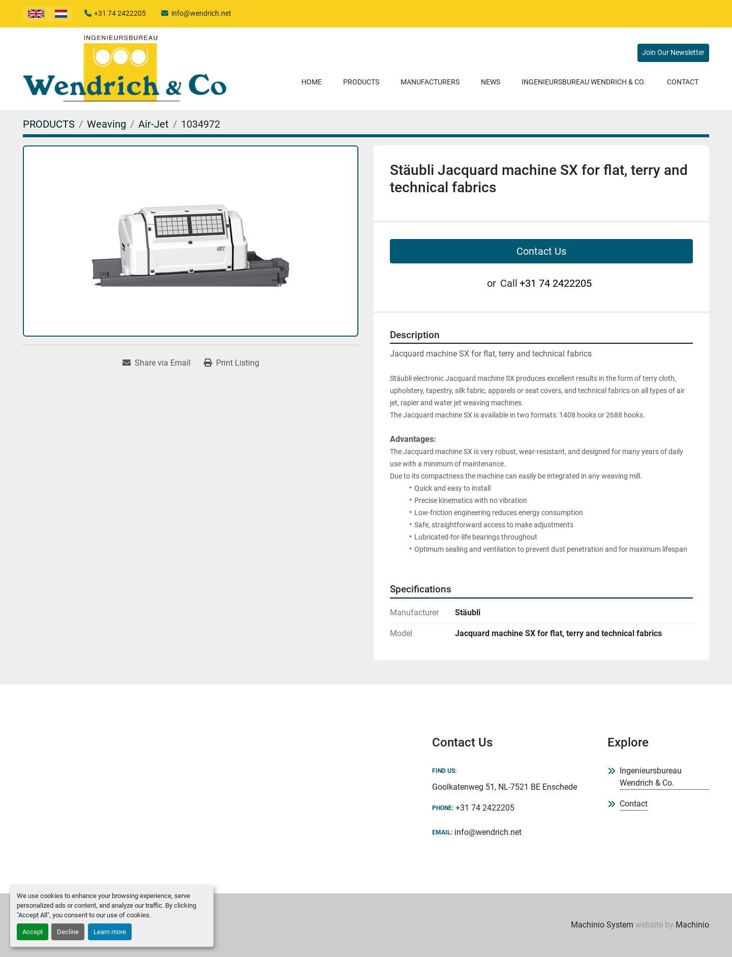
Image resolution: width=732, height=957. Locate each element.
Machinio (692, 925)
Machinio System (602, 925)
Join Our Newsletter (673, 52)
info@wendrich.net (201, 13)
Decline (68, 932)
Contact (682, 82)
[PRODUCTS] (49, 124)
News (490, 82)
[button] (361, 82)
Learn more (110, 932)
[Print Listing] (231, 363)
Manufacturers (430, 82)
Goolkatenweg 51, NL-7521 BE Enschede (504, 787)
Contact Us (541, 251)
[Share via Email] (156, 363)
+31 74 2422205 (120, 13)
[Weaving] (106, 124)
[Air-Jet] (153, 124)
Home (311, 82)
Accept (32, 932)
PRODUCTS (361, 82)
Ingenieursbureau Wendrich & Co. (584, 82)
